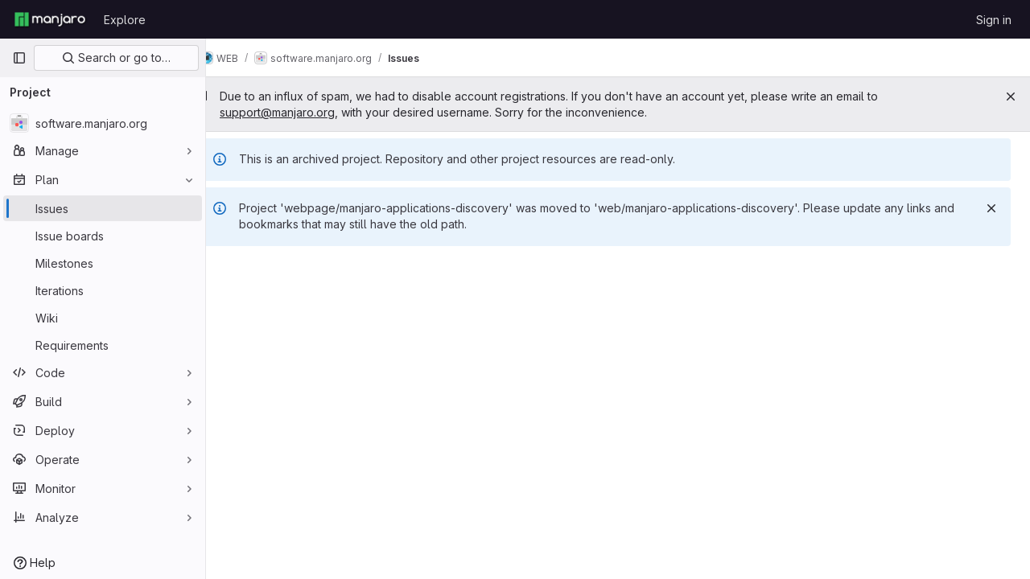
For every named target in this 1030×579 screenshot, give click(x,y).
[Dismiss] (991, 208)
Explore (125, 20)
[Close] (1010, 96)
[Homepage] (50, 19)
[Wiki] (102, 318)
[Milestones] (102, 263)
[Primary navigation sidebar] (19, 58)
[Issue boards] (102, 235)
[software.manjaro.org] (102, 123)
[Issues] (102, 208)
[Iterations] (102, 290)
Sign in (993, 20)
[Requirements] (102, 345)
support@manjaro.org (302, 112)
